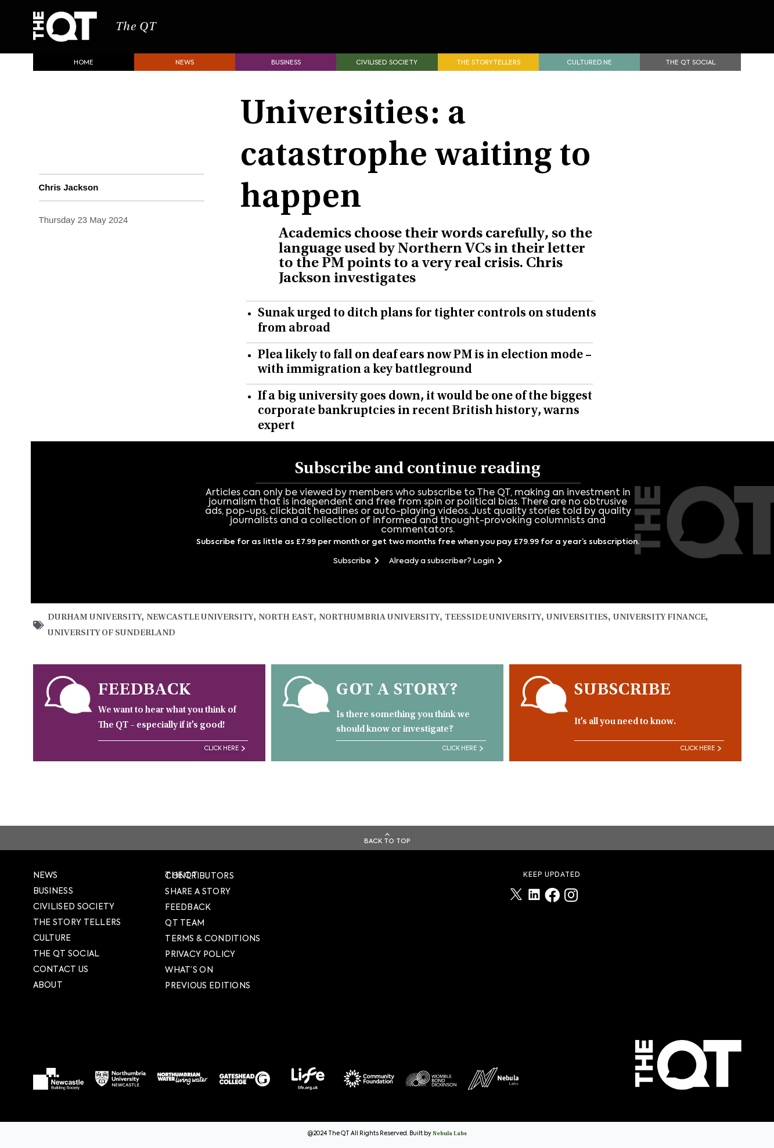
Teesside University (518, 634)
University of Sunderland (160, 651)
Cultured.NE (589, 78)
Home (83, 78)
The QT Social (690, 78)
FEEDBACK (188, 907)
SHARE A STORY (198, 891)
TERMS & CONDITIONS (212, 938)
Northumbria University (398, 634)
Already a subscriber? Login (445, 577)
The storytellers (488, 78)
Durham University (97, 634)
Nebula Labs (450, 1134)
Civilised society (386, 78)
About (48, 985)
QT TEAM (184, 922)
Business (286, 78)
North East (300, 634)
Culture (52, 938)
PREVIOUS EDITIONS (207, 985)
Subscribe (356, 577)
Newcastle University (209, 634)
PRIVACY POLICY (200, 954)
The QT (177, 35)
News (184, 78)
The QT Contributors (199, 875)
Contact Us (61, 969)
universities (606, 634)
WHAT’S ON (189, 970)
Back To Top (387, 841)
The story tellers (77, 922)
